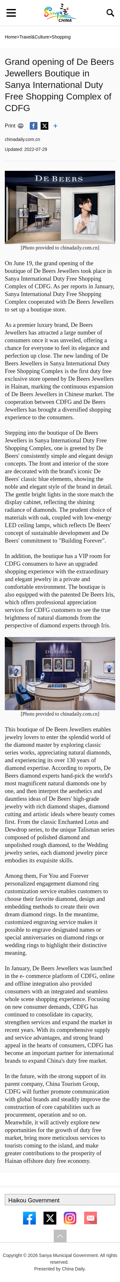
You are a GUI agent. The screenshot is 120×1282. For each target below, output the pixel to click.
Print (10, 125)
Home (11, 36)
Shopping (61, 36)
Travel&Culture (34, 36)
